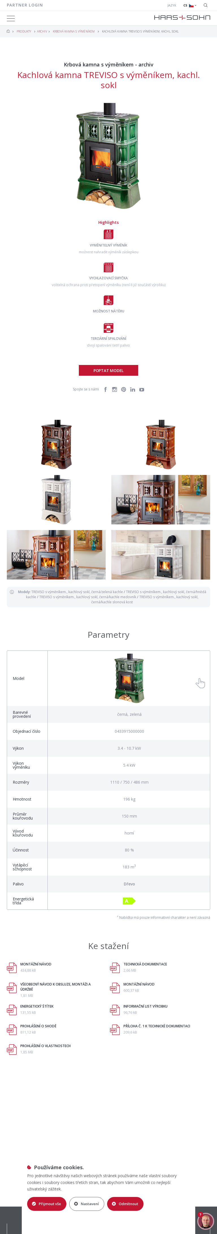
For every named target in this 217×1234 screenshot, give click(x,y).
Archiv (42, 31)
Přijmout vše (46, 1203)
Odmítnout (125, 1203)
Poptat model (108, 370)
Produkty (24, 31)
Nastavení (86, 1203)
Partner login (25, 5)
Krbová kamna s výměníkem (74, 31)
